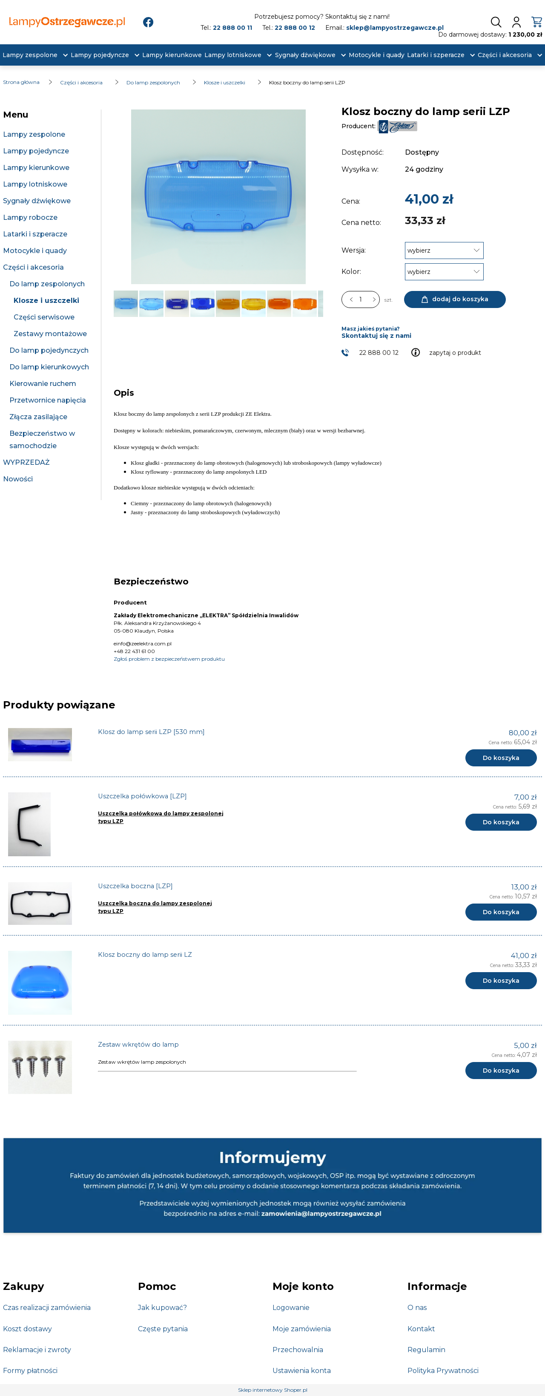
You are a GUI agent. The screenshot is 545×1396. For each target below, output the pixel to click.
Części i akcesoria (33, 267)
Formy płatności (30, 1371)
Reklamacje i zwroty (37, 1350)
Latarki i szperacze (35, 234)
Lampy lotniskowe (35, 184)
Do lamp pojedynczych (49, 350)
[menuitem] (30, 55)
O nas (417, 1308)
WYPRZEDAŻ (26, 462)
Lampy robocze (30, 217)
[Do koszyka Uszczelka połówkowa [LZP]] (501, 822)
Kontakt (421, 1329)
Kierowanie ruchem (42, 384)
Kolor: (351, 272)
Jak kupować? (162, 1308)
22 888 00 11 (232, 28)
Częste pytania (163, 1329)
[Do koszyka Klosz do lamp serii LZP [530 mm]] (501, 757)
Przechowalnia (297, 1350)
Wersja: (353, 250)
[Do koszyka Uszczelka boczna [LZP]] (501, 912)
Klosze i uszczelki (46, 300)
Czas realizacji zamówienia (47, 1308)
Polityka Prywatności (443, 1371)
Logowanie (291, 1308)
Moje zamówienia (301, 1329)
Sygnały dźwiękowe (37, 201)
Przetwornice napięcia (47, 400)
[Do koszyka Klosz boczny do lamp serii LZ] (501, 980)
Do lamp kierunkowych (49, 367)
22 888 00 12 (295, 28)
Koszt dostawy (27, 1329)
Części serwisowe (44, 317)
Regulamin (426, 1350)
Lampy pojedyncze (36, 151)
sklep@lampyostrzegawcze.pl (395, 28)
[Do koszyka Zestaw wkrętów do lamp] (501, 1070)
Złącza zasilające (38, 417)
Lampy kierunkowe (36, 168)
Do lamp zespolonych (47, 284)
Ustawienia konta (301, 1371)
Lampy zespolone (34, 134)
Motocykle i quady (35, 251)
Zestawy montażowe (50, 334)
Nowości (18, 479)
